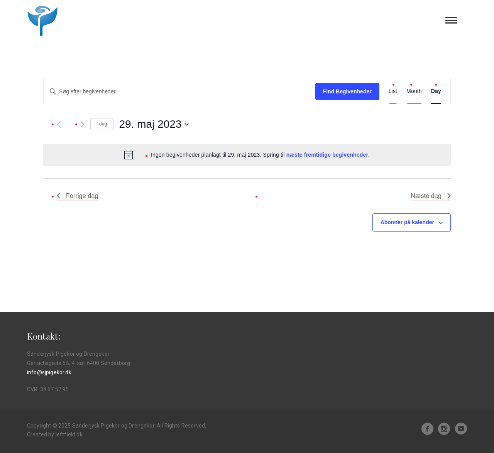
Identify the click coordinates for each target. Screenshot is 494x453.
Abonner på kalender (407, 222)
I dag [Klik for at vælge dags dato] (101, 124)
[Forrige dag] (59, 124)
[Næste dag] (82, 124)
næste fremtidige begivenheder (327, 155)
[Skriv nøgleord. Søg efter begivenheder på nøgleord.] (179, 91)
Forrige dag (77, 196)
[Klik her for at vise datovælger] (154, 124)
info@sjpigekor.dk (49, 372)
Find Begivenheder (347, 91)
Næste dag (431, 196)
